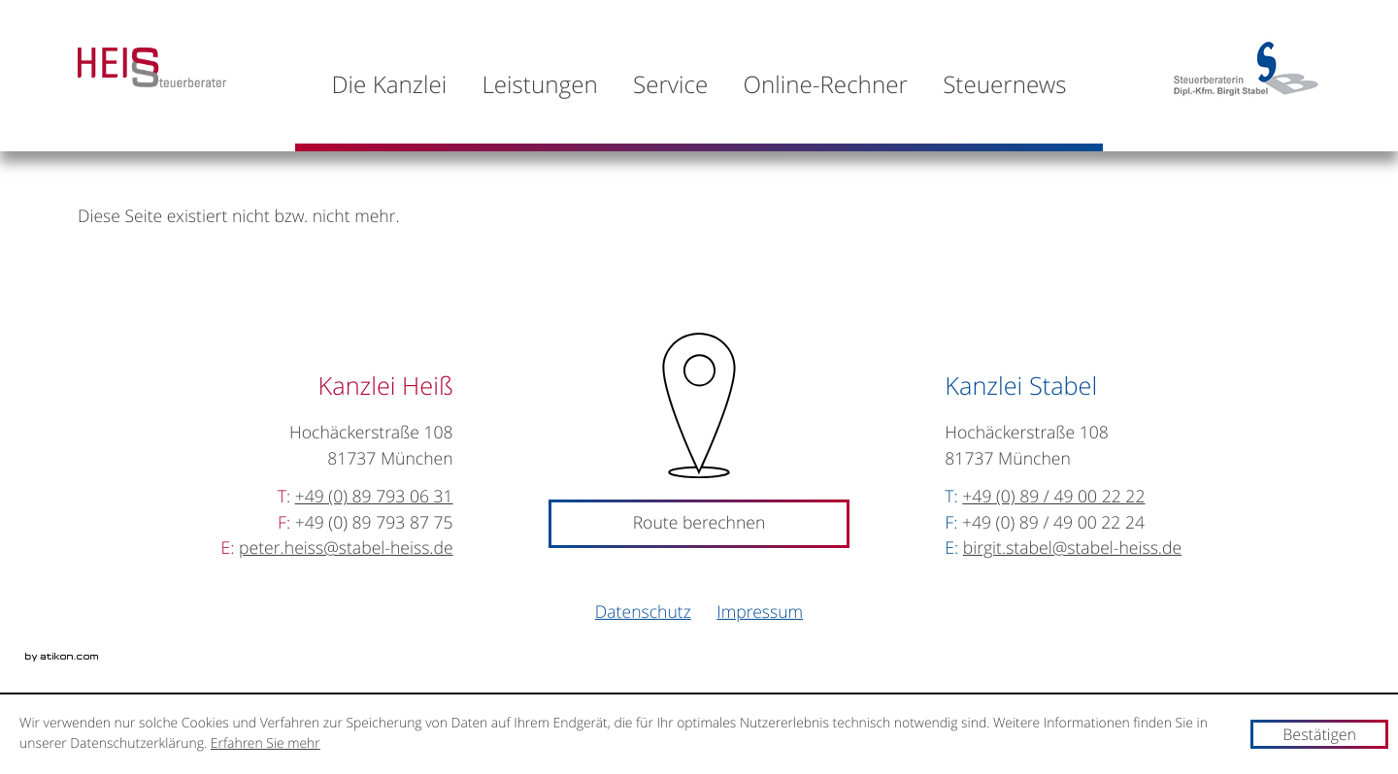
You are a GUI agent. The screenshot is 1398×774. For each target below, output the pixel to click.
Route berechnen (699, 523)
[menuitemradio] (825, 84)
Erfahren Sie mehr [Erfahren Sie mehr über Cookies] (265, 743)
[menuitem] (389, 84)
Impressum (759, 612)
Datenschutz (643, 612)
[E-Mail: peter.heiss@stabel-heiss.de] (346, 548)
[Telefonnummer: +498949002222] (1053, 497)
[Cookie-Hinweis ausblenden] (1319, 734)
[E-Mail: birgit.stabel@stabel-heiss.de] (1072, 548)
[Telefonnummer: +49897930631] (374, 497)
